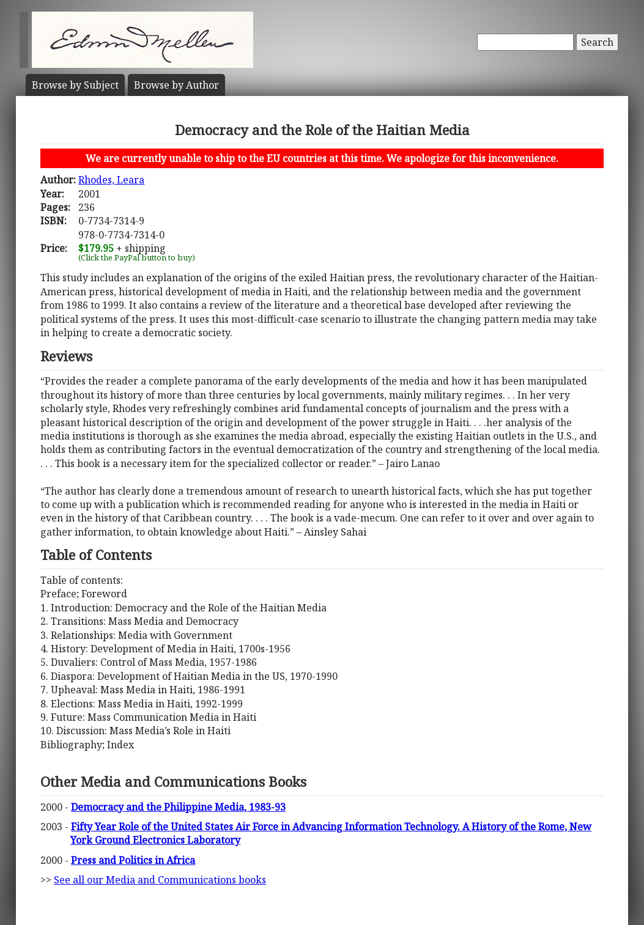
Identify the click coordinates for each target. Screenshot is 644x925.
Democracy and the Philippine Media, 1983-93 (178, 807)
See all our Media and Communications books (160, 879)
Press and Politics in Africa (133, 860)
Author (176, 85)
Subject (75, 85)
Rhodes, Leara (111, 179)
